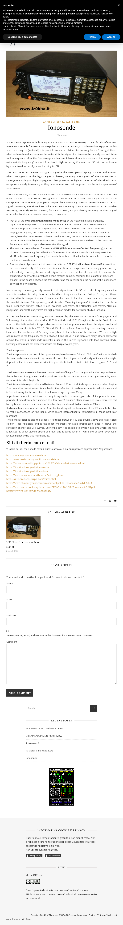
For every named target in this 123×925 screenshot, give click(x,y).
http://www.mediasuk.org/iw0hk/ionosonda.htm (32, 459)
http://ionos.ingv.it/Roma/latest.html (26, 455)
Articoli (49, 122)
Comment (11, 641)
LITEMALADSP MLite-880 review (44, 735)
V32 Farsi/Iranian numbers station (44, 728)
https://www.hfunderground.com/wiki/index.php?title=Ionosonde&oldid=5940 (49, 482)
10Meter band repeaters (39, 750)
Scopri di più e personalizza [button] (22, 37)
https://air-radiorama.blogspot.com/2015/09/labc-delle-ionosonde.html (45, 463)
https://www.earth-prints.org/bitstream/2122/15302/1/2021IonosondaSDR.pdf (50, 487)
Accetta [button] (111, 37)
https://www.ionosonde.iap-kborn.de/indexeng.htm (34, 475)
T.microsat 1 (32, 743)
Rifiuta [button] (92, 37)
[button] (118, 5)
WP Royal (26, 918)
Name (9, 583)
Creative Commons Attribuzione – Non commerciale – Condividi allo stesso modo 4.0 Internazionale (61, 894)
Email (9, 599)
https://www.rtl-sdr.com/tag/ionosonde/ (28, 490)
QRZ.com (38, 875)
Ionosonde (31, 757)
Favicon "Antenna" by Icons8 (103, 915)
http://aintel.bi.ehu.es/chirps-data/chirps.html (31, 478)
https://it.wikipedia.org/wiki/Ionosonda (27, 467)
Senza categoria (68, 122)
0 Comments (61, 135)
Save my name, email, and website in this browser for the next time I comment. (50, 635)
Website (11, 615)
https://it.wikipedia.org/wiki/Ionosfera (27, 471)
